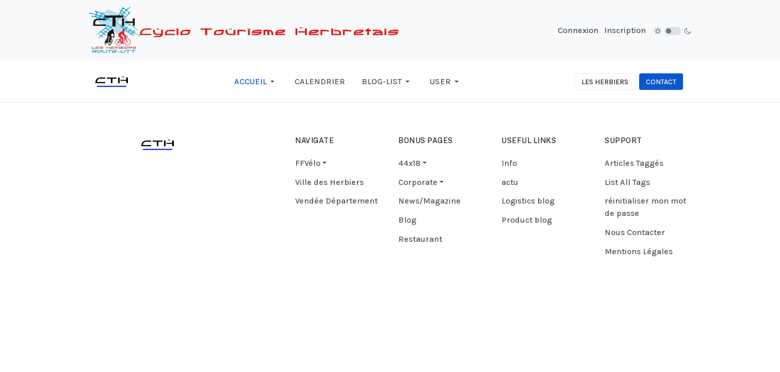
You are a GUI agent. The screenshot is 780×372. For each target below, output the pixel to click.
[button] (256, 81)
